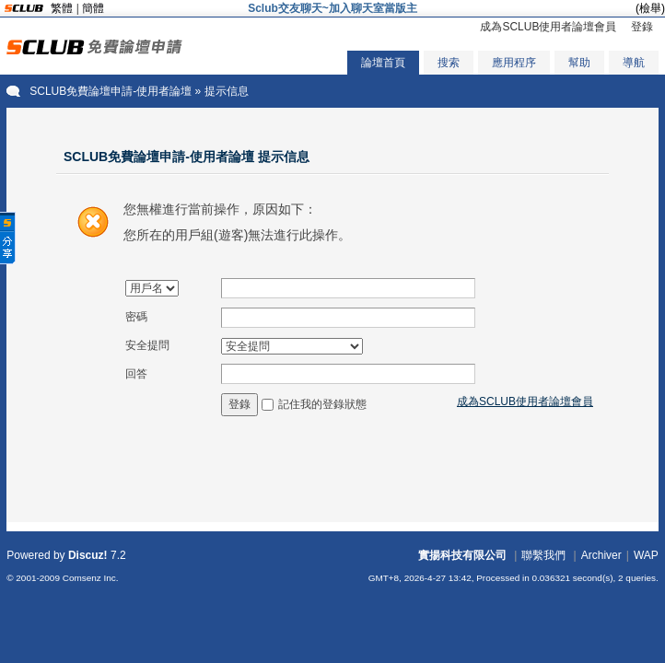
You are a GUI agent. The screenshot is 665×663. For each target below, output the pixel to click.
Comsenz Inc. (91, 578)
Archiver (601, 555)
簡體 (93, 8)
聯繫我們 (543, 555)
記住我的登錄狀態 (322, 404)
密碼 (136, 316)
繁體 (62, 8)
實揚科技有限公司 (462, 555)
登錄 (642, 26)
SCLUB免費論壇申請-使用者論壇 (110, 91)
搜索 (449, 62)
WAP (646, 555)
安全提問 (147, 345)
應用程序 (514, 62)
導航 (634, 62)
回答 (136, 373)
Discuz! (88, 555)
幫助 (579, 62)
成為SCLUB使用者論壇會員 (548, 26)
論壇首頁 (383, 62)
